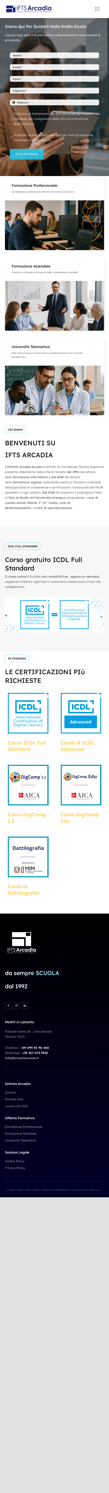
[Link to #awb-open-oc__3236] (97, 9)
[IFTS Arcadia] (29, 4)
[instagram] (16, 1005)
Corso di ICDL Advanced (78, 746)
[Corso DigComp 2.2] (28, 785)
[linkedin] (25, 1005)
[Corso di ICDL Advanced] (81, 713)
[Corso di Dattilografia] (28, 857)
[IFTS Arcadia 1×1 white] (21, 930)
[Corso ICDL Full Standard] (28, 713)
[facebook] (8, 1005)
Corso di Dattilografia (23, 889)
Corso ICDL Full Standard (27, 746)
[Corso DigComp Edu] (81, 785)
